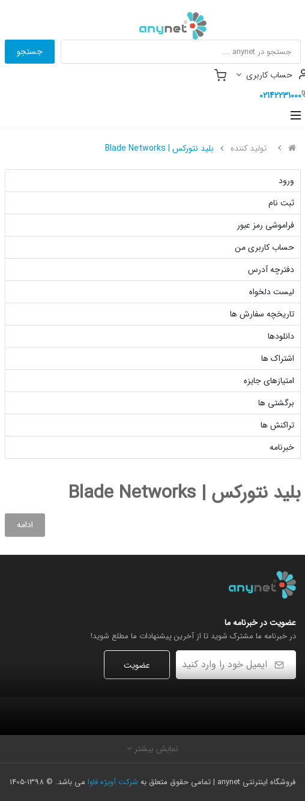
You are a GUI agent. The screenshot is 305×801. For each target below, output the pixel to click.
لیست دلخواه (271, 291)
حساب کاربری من (264, 247)
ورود (286, 180)
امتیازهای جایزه (269, 380)
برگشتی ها (276, 403)
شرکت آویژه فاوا (113, 782)
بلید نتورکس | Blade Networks (159, 148)
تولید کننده (249, 148)
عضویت (137, 665)
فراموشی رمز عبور (265, 225)
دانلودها (281, 336)
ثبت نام (281, 203)
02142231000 (280, 95)
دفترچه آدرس (271, 269)
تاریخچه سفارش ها (262, 314)
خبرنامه (282, 447)
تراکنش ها (277, 425)
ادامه (25, 524)
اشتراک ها (277, 358)
